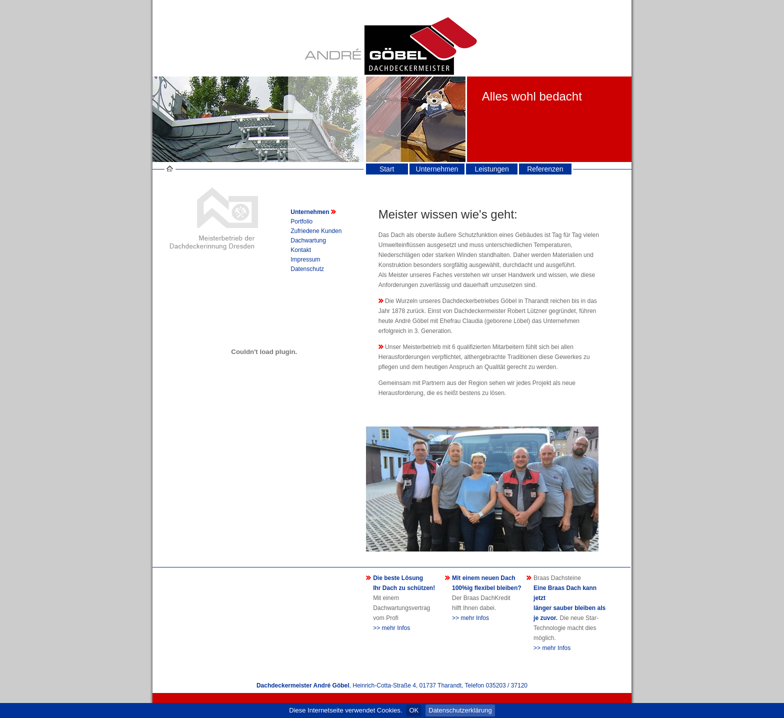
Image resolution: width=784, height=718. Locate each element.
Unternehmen (437, 169)
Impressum (305, 259)
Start (387, 169)
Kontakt (300, 250)
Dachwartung (308, 240)
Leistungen (491, 169)
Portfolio (301, 221)
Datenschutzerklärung (460, 710)
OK (413, 710)
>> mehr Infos (391, 628)
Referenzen (545, 169)
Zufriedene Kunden (316, 231)
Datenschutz (307, 269)
